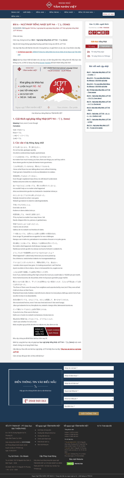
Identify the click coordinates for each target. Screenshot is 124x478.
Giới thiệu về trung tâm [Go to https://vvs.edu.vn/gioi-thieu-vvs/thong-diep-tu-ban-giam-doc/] (44, 426)
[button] (29, 12)
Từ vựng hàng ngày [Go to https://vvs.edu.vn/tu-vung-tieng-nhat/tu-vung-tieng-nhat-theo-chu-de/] (97, 47)
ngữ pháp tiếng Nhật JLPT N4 (57, 24)
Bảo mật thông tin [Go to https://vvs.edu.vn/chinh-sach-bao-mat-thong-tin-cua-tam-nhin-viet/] (43, 440)
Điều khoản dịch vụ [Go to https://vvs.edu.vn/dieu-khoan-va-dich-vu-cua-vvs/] (43, 437)
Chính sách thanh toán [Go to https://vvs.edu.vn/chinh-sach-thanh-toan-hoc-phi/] (44, 434)
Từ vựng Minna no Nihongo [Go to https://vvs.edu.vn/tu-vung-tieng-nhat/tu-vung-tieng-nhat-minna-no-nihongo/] (101, 51)
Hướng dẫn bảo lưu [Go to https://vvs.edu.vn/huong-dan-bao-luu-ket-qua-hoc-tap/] (43, 432)
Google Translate (45, 58)
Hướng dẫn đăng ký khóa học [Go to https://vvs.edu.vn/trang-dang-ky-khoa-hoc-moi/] (46, 429)
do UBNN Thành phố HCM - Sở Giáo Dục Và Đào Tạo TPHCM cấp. (48, 461)
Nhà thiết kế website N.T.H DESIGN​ (66, 476)
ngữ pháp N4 (42, 24)
